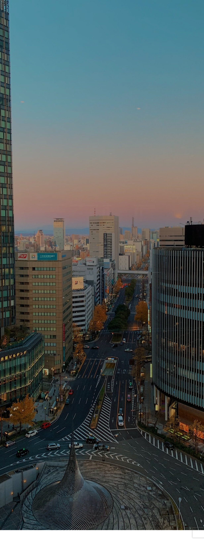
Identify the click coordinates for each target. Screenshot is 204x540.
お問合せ (136, 525)
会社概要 (80, 525)
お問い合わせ (102, 384)
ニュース (96, 525)
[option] (102, 82)
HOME (66, 525)
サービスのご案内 (116, 525)
